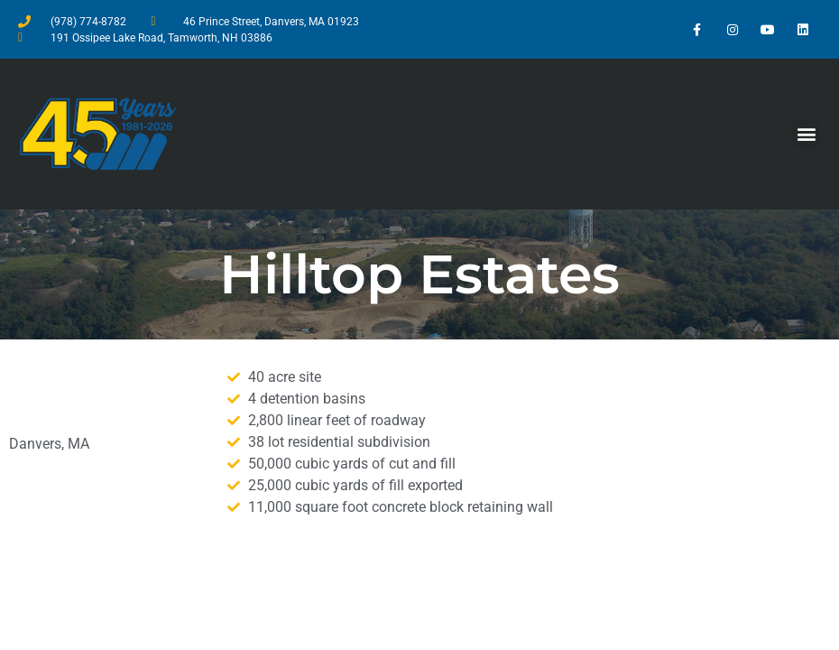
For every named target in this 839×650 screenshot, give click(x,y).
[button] (806, 134)
